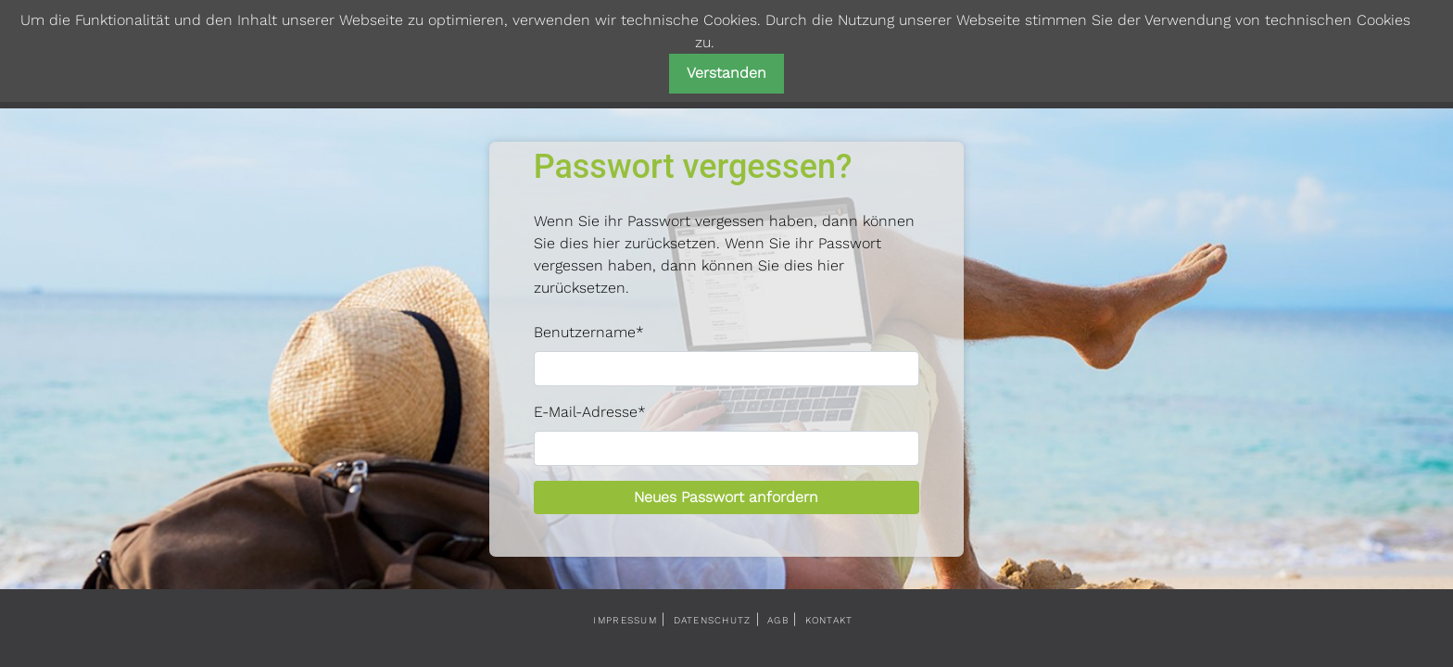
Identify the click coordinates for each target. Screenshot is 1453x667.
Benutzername (589, 332)
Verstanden (726, 73)
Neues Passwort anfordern (726, 497)
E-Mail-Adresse (590, 412)
